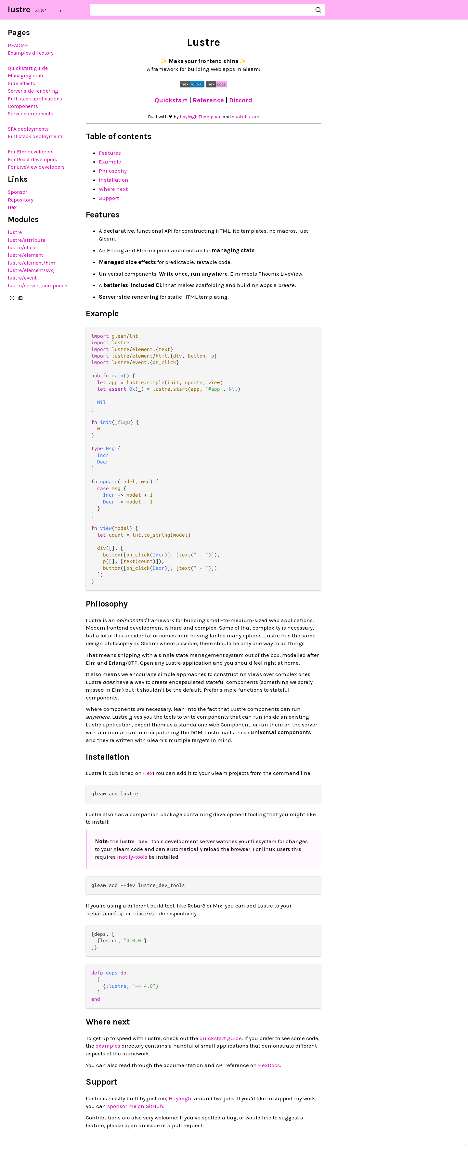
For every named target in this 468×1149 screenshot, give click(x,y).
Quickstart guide (28, 68)
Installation (113, 179)
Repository (20, 200)
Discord (240, 100)
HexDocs (269, 1065)
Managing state (26, 75)
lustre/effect (22, 247)
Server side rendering (33, 91)
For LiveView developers (36, 167)
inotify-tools (132, 857)
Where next (113, 189)
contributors (245, 117)
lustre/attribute (26, 240)
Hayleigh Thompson (201, 117)
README (18, 45)
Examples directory (31, 53)
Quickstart (172, 100)
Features (110, 153)
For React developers (32, 159)
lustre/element (25, 255)
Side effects (21, 83)
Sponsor (17, 192)
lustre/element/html (32, 263)
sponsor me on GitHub (135, 1106)
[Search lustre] (207, 10)
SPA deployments (28, 129)
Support (109, 198)
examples (108, 1045)
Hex (12, 207)
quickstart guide (221, 1038)
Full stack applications (35, 99)
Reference (209, 100)
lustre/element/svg (31, 270)
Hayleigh (180, 1098)
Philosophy (113, 170)
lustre (19, 9)
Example (110, 161)
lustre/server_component (38, 285)
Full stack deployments (36, 136)
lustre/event (22, 278)
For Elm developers (31, 152)
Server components (30, 114)
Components (23, 106)
